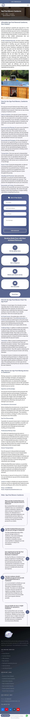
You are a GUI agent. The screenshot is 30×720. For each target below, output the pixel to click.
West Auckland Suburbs (8, 683)
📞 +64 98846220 (15, 1)
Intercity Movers (6, 665)
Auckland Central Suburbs (8, 678)
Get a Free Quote (5, 715)
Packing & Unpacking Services (9, 663)
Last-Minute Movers (7, 668)
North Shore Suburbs (7, 681)
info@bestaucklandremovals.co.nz (13, 489)
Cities (6, 14)
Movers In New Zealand (8, 676)
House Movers (5, 653)
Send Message (15, 230)
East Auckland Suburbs (8, 686)
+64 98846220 (8, 487)
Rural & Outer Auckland (8, 691)
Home (2, 14)
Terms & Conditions (15, 717)
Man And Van (5, 660)
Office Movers (5, 658)
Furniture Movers (6, 656)
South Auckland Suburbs (8, 688)
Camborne (12, 14)
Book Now (15, 294)
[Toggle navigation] (28, 5)
